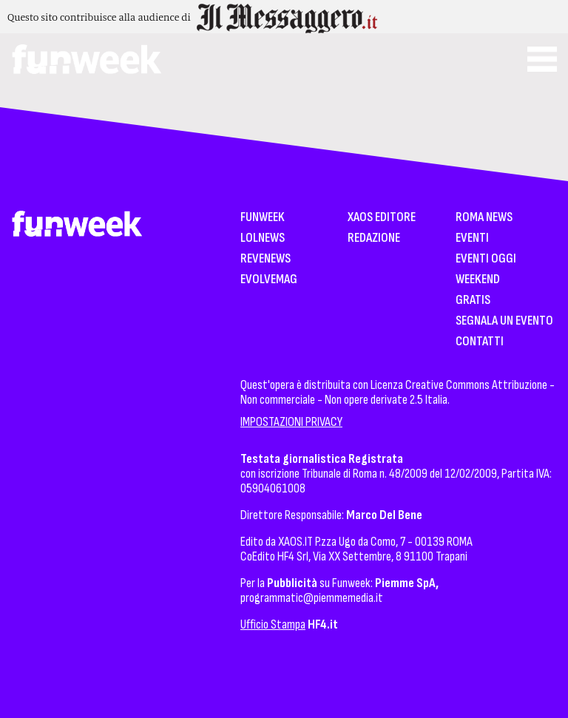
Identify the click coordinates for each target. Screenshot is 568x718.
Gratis (473, 301)
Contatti (480, 342)
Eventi (472, 238)
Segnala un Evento (504, 321)
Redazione (374, 238)
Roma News (484, 218)
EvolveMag (268, 280)
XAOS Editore (382, 218)
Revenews (265, 259)
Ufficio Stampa (272, 624)
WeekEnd (478, 280)
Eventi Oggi (486, 259)
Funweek (262, 218)
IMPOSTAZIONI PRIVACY (291, 422)
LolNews (262, 238)
